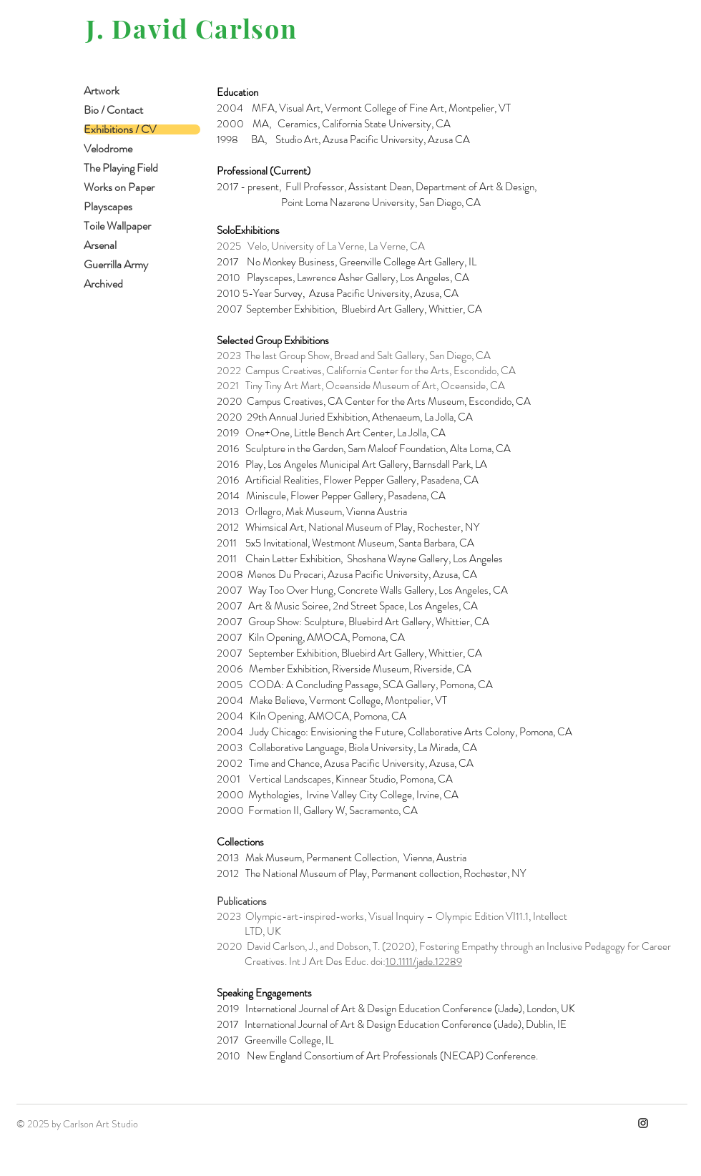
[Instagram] (643, 1123)
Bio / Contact (113, 110)
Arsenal (100, 245)
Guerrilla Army (116, 265)
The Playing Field (121, 168)
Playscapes (108, 207)
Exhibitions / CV (120, 129)
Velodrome (108, 149)
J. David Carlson (192, 28)
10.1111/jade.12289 (424, 961)
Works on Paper (119, 187)
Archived (103, 284)
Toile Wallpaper (117, 226)
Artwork (101, 91)
